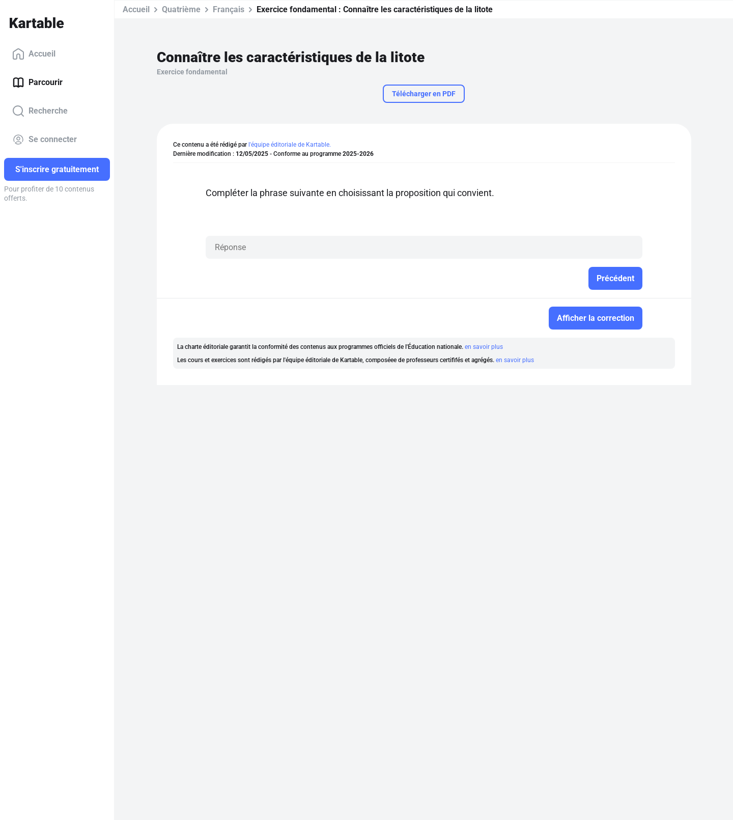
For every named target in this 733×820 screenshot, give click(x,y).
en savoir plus (484, 346)
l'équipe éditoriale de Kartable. (289, 144)
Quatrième (181, 9)
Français (228, 9)
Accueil (33, 54)
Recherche (40, 111)
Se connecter (44, 139)
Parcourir (37, 82)
